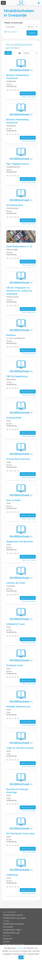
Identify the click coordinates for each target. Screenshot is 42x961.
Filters (8, 53)
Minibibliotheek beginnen (13, 924)
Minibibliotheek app (11, 932)
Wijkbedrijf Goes (15, 624)
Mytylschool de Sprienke (19, 541)
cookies (20, 948)
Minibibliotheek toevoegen (14, 918)
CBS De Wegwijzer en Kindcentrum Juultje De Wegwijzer (19, 290)
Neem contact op (27, 93)
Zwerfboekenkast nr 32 (19, 246)
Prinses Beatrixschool (18, 459)
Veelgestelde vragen (12, 930)
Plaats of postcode (13, 22)
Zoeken (32, 33)
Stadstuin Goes (14, 665)
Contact (6, 941)
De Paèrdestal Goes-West (20, 833)
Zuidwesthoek (14, 417)
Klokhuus (11, 335)
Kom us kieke (13, 500)
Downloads (8, 927)
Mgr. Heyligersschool (17, 163)
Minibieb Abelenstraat (18, 706)
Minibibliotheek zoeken (13, 915)
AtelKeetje (12, 874)
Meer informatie (29, 97)
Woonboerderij (14, 205)
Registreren (8, 938)
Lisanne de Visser (16, 582)
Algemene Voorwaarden (13, 944)
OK (21, 957)
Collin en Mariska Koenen (20, 747)
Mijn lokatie (10, 32)
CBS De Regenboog (16, 376)
